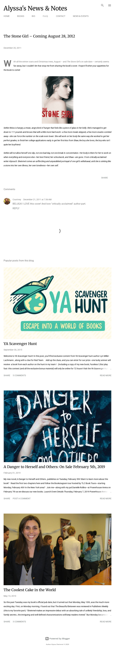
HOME (7, 16)
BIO (33, 16)
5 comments (19, 375)
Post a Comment (22, 498)
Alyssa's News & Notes (35, 8)
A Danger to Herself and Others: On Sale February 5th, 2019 (54, 466)
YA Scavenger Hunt (20, 343)
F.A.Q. (45, 16)
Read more (105, 375)
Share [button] (104, 178)
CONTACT (60, 16)
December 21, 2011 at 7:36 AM (37, 199)
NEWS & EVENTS (80, 16)
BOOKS (20, 16)
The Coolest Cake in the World (30, 590)
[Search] (102, 5)
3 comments (19, 621)
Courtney (17, 199)
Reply (16, 208)
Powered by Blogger (57, 638)
